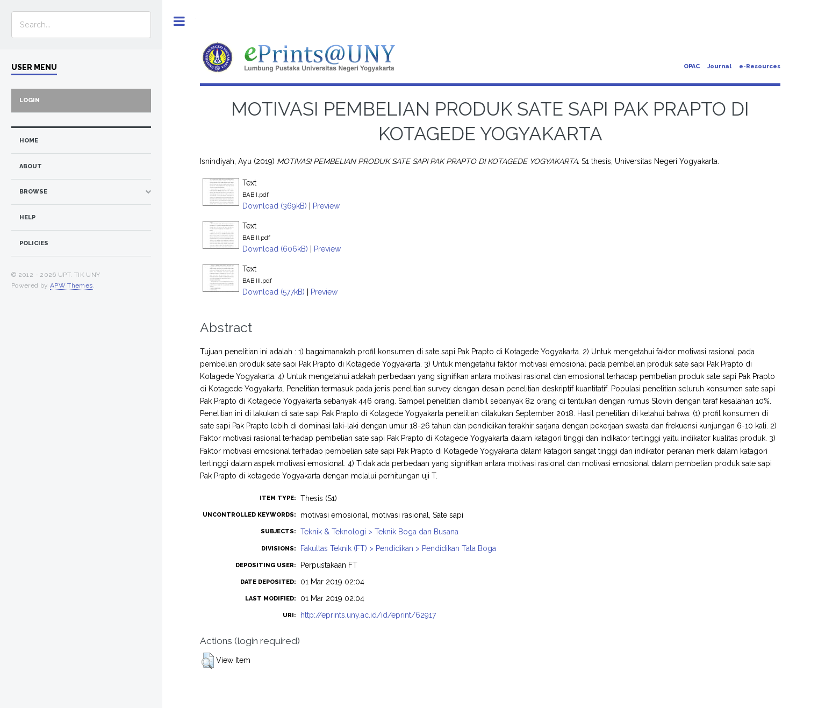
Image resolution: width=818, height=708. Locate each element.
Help (27, 217)
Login (29, 100)
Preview (326, 206)
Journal (719, 66)
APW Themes (71, 285)
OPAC (692, 66)
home (28, 140)
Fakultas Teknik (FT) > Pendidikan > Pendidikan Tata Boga (398, 548)
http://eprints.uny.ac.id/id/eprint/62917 (368, 615)
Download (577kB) (273, 292)
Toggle (179, 21)
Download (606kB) (275, 249)
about (30, 166)
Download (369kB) (274, 206)
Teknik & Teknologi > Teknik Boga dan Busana (379, 531)
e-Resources (759, 66)
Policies (33, 243)
